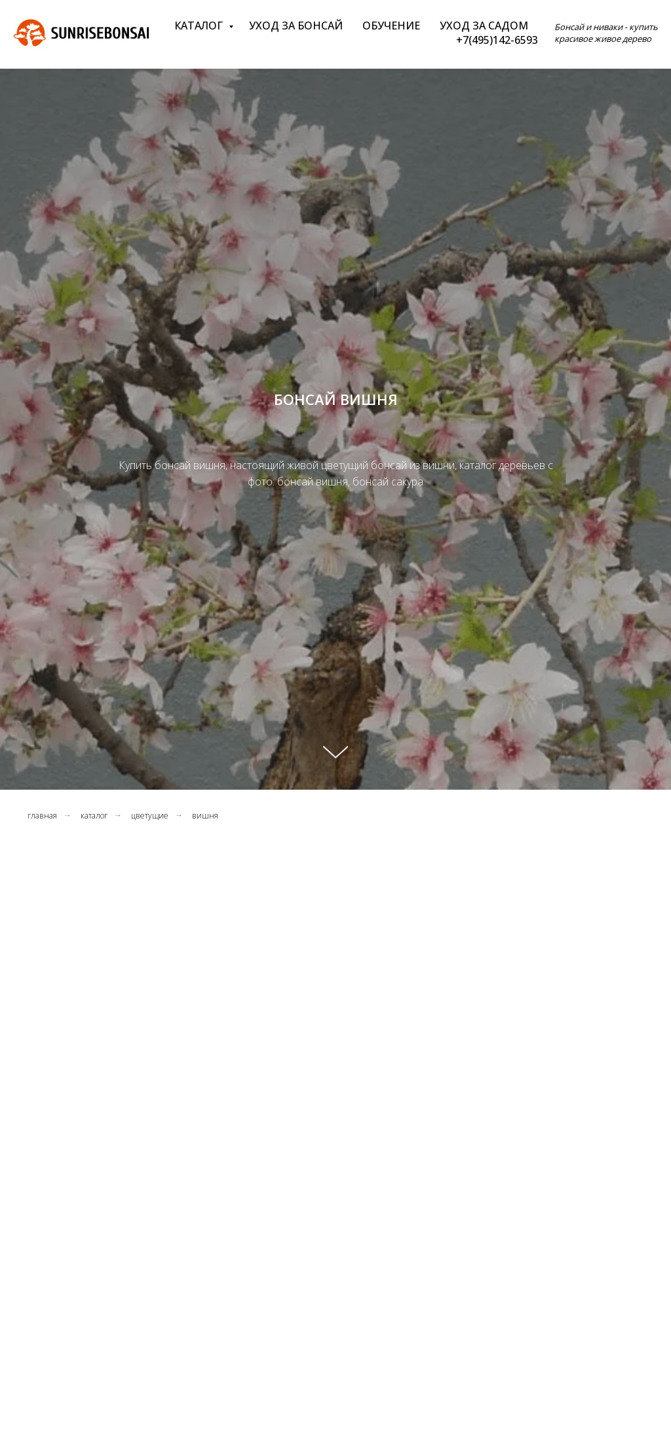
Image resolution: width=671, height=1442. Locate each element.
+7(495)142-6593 (497, 40)
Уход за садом (484, 25)
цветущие (149, 815)
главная (42, 815)
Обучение (391, 25)
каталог (94, 815)
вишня (205, 815)
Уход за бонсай (296, 25)
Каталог (199, 25)
